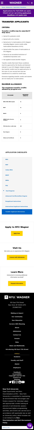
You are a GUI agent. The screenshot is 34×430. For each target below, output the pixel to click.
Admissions (9, 7)
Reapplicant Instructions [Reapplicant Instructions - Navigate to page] (13, 201)
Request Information (17, 283)
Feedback (17, 372)
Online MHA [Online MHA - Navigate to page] (9, 170)
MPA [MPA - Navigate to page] (6, 159)
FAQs (17, 342)
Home (3, 7)
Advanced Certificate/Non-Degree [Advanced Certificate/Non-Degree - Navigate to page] (16, 196)
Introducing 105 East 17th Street (17, 349)
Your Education (17, 320)
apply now (23, 15)
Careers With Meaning (17, 324)
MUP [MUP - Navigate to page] (6, 164)
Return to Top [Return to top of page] (6, 427)
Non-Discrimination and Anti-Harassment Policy (17, 420)
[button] (28, 2)
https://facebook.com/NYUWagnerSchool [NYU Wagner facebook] (13, 382)
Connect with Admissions (17, 257)
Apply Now (17, 233)
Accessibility (17, 374)
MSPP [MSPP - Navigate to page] (7, 175)
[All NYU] (32, 3)
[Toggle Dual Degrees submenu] (3, 190)
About (17, 327)
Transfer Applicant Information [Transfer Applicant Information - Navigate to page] (15, 211)
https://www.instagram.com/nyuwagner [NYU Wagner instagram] (17, 382)
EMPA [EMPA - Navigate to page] (7, 180)
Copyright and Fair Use (17, 376)
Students (17, 357)
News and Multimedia (17, 346)
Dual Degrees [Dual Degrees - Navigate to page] (10, 191)
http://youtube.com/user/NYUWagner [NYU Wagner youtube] (23, 382)
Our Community (17, 316)
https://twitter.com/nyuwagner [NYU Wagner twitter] (10, 382)
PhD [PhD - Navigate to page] (6, 185)
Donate (17, 338)
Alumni (17, 364)
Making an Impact (17, 313)
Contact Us (17, 335)
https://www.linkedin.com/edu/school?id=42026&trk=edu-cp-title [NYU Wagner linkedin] (20, 382)
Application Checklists (20, 7)
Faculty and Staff (17, 360)
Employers (17, 367)
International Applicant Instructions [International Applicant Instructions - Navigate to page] (16, 206)
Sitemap (17, 379)
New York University (10, 389)
